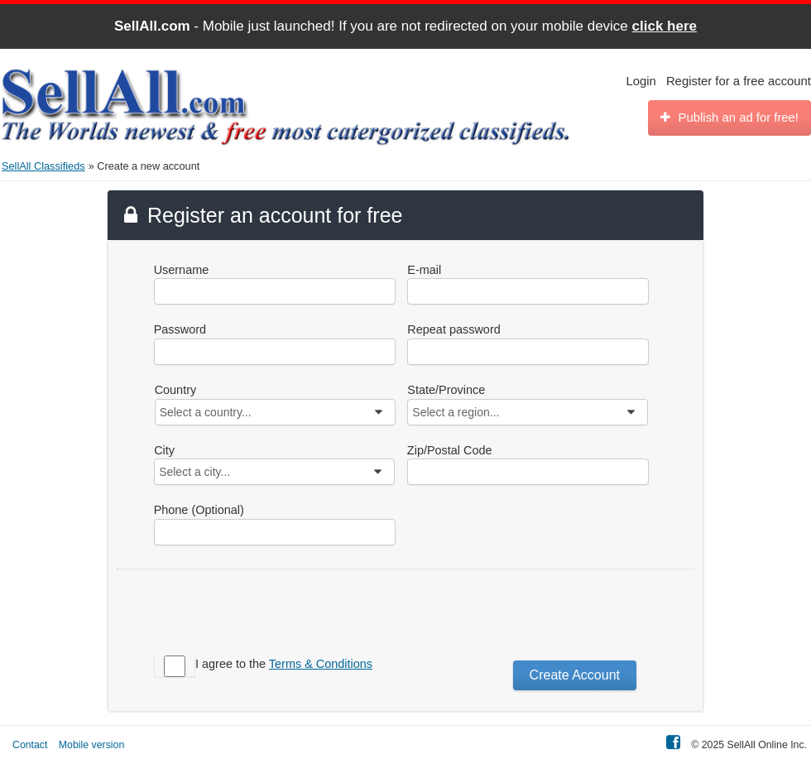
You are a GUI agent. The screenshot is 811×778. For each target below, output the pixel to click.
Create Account (575, 675)
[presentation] (501, 610)
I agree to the (283, 663)
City (164, 450)
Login (641, 81)
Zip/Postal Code (449, 450)
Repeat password (453, 329)
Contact (29, 745)
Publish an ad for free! (729, 117)
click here (664, 26)
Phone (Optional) (199, 509)
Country (176, 389)
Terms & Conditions (320, 663)
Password (180, 329)
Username (181, 269)
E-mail (424, 269)
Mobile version (91, 745)
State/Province (446, 389)
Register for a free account (738, 81)
